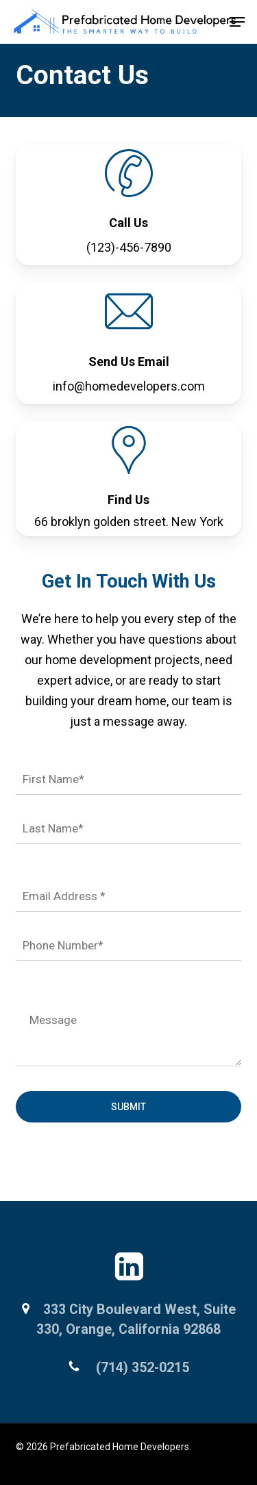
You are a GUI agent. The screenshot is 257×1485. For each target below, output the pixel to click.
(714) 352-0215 (141, 1368)
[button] (237, 22)
